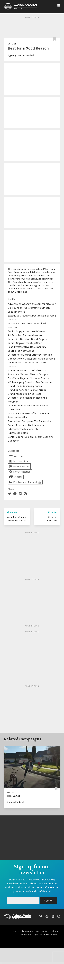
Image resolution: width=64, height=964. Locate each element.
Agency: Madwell (15, 802)
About (55, 931)
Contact (45, 931)
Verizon (12, 43)
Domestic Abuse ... (18, 520)
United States (19, 466)
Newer (12, 512)
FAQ (37, 931)
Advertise (26, 934)
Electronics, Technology (25, 482)
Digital (15, 476)
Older (52, 512)
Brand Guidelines (49, 934)
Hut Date (51, 520)
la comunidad (26, 55)
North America (19, 471)
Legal (35, 934)
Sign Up (48, 900)
